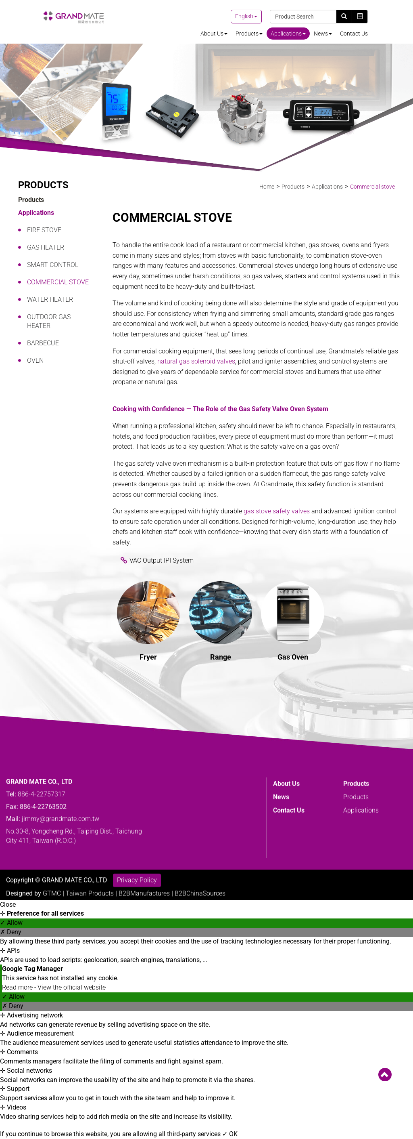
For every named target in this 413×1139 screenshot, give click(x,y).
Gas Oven (292, 657)
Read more (18, 987)
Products (249, 33)
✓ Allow (11, 923)
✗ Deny (10, 932)
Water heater (50, 299)
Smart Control (52, 265)
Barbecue (43, 343)
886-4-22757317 (41, 853)
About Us (213, 33)
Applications (288, 33)
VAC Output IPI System (161, 560)
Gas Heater (45, 247)
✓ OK (230, 1134)
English (244, 16)
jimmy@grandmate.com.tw (60, 879)
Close (8, 904)
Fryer (148, 657)
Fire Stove (44, 230)
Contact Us (354, 33)
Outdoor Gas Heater (49, 321)
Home (266, 186)
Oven (35, 360)
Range (220, 657)
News (323, 33)
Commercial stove (58, 282)
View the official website (72, 987)
